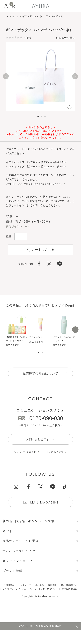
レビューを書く (63, 37)
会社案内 (51, 594)
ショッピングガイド (24, 459)
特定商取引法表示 (58, 602)
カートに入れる (41, 251)
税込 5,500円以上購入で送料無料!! (40, 625)
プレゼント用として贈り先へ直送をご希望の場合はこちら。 (39, 184)
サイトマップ (35, 594)
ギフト (16, 16)
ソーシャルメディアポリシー (28, 602)
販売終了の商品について (40, 379)
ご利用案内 (17, 594)
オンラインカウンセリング (22, 559)
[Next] (75, 77)
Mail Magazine (45, 510)
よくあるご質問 (56, 459)
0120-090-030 (46, 425)
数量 (8, 237)
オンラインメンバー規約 (52, 598)
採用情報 (65, 594)
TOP (6, 16)
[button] (75, 333)
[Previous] (6, 77)
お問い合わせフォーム (40, 446)
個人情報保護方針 (25, 598)
